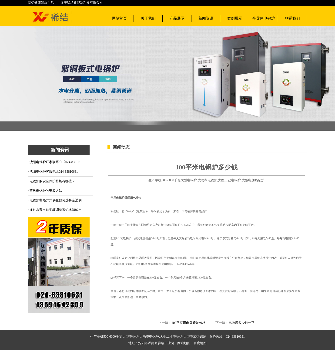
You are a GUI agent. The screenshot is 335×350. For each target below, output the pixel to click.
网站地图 (183, 343)
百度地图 (198, 343)
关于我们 (148, 18)
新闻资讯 (205, 18)
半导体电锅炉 (263, 18)
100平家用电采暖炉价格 (188, 323)
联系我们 (292, 18)
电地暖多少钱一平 (241, 323)
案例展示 (234, 18)
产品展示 (177, 18)
